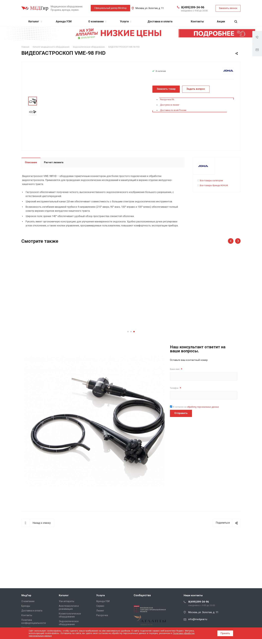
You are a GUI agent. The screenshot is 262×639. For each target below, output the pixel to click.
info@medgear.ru (197, 619)
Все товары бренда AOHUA (214, 185)
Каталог (35, 21)
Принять (225, 633)
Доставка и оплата (160, 21)
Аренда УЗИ (64, 21)
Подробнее (47, 315)
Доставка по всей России (173, 110)
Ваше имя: (176, 369)
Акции (221, 21)
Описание (31, 162)
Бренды (25, 606)
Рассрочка (102, 615)
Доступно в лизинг (169, 105)
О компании (97, 21)
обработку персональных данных (203, 407)
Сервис (100, 606)
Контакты (197, 21)
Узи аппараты (66, 601)
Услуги (125, 21)
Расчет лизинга (53, 162)
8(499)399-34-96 (192, 7)
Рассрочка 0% (167, 99)
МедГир (26, 595)
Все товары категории (211, 180)
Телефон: (175, 388)
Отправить (181, 413)
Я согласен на (196, 407)
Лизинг (100, 610)
